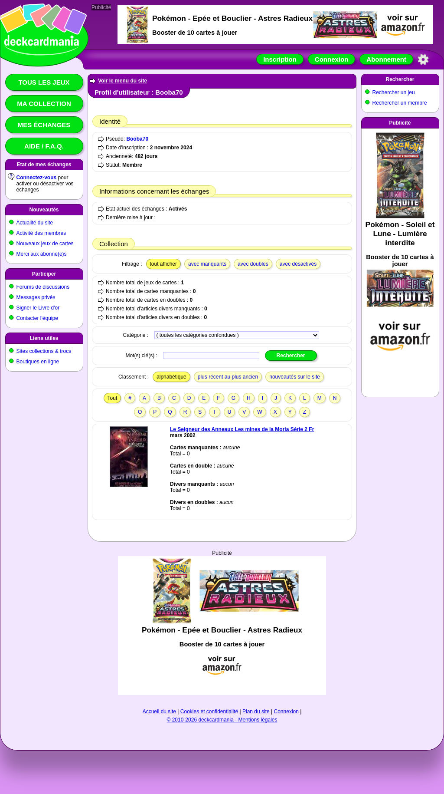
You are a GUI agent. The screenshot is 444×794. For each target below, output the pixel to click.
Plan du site (256, 711)
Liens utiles (43, 338)
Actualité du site (34, 223)
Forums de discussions (43, 287)
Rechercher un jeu (393, 92)
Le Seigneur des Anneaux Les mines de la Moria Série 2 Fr (242, 429)
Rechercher (399, 79)
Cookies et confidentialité (209, 711)
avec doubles (253, 264)
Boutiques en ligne (37, 362)
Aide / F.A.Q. (44, 146)
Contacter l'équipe (37, 318)
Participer (44, 274)
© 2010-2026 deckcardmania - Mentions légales (222, 720)
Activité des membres (41, 233)
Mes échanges (44, 124)
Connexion (332, 59)
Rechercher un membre (399, 103)
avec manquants (207, 264)
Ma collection (44, 103)
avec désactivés (298, 264)
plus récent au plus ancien (228, 377)
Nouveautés (44, 210)
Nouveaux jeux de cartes (45, 244)
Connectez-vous (36, 178)
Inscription (280, 59)
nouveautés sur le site (294, 377)
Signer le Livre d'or (38, 308)
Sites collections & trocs (44, 351)
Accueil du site (159, 711)
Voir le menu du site (122, 81)
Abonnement (386, 59)
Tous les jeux (43, 82)
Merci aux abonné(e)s (41, 254)
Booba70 (137, 139)
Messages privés (36, 297)
